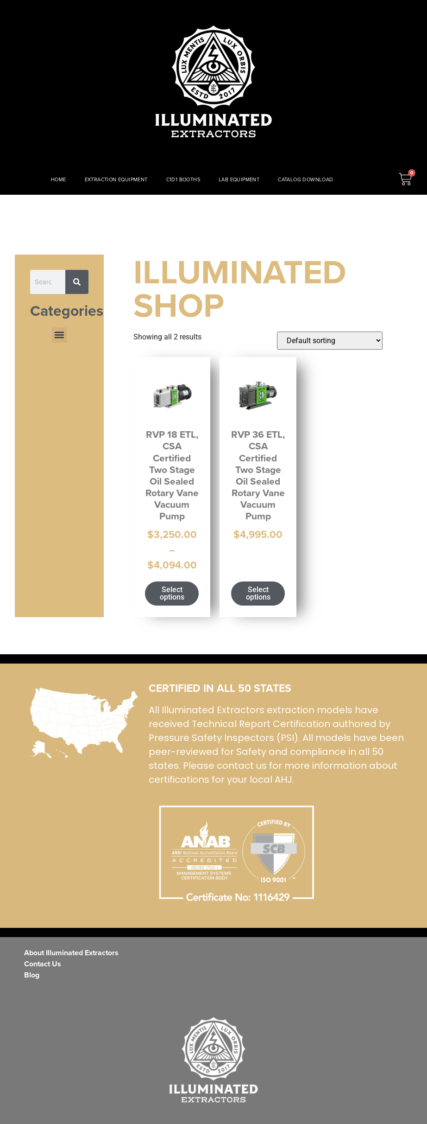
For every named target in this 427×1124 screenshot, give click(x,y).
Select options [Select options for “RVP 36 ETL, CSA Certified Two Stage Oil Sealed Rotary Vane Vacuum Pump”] (258, 593)
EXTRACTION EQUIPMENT (116, 179)
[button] (59, 335)
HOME (58, 179)
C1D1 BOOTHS (183, 179)
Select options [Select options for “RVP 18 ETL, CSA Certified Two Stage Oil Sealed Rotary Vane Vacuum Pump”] (172, 593)
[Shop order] (330, 341)
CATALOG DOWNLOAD (305, 179)
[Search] (76, 282)
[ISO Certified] (84, 723)
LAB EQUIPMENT (239, 179)
